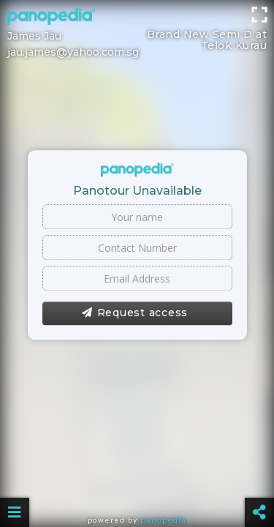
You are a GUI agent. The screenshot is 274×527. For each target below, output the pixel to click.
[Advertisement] (137, 18)
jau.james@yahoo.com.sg (73, 52)
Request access (135, 313)
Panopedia (163, 520)
